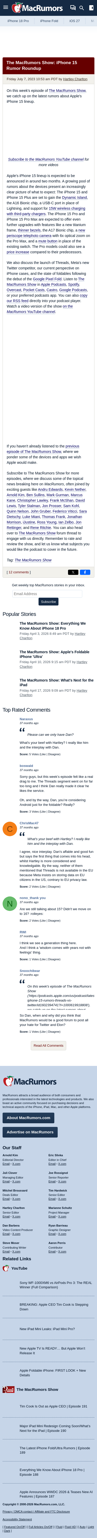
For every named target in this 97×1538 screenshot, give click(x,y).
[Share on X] (73, 572)
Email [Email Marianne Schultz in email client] (52, 1216)
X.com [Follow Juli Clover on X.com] (16, 1181)
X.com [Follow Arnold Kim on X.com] (16, 1163)
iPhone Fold (49, 21)
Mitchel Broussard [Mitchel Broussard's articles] (15, 1190)
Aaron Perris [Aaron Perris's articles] (57, 1242)
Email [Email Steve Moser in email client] (6, 1251)
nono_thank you (33, 898)
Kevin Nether (75, 489)
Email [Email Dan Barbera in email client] (6, 1233)
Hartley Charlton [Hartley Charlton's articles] (14, 1207)
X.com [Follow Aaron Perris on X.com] (62, 1251)
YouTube (19, 1268)
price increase (18, 252)
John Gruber (41, 511)
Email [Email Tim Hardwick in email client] (52, 1198)
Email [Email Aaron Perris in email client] (52, 1251)
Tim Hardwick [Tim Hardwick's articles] (58, 1190)
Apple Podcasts (53, 284)
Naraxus (26, 719)
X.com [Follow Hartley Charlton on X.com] (16, 1216)
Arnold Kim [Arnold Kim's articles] (10, 1155)
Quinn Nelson (18, 511)
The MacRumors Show (67, 91)
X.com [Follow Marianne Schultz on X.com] (62, 1216)
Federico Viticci (65, 511)
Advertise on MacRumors (30, 1132)
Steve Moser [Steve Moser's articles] (11, 1242)
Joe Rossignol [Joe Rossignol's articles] (58, 1172)
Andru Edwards (50, 489)
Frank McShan (61, 500)
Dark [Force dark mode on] (7, 1530)
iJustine (29, 522)
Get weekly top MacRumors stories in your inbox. (48, 585)
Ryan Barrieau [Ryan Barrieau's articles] (58, 1225)
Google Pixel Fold (47, 279)
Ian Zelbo (65, 522)
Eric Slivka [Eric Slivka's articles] (56, 1155)
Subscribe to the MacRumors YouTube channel (46, 159)
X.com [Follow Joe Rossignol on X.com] (62, 1181)
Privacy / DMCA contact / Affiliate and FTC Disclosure (36, 1511)
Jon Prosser (51, 506)
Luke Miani (31, 517)
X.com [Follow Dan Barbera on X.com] (16, 1233)
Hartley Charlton (75, 79)
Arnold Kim (15, 495)
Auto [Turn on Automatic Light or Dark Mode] (83, 1526)
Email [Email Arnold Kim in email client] (6, 1163)
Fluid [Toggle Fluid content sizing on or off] (59, 1526)
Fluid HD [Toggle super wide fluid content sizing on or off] (70, 1526)
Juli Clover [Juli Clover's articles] (10, 1172)
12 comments (19, 572)
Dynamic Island (74, 197)
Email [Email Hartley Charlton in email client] (6, 1216)
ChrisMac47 (29, 823)
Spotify (73, 284)
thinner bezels (29, 230)
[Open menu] (6, 8)
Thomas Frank (53, 517)
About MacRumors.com (28, 1117)
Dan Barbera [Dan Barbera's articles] (11, 1225)
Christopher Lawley (32, 500)
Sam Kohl (71, 506)
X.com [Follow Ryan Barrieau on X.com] (62, 1233)
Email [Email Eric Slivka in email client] (52, 1163)
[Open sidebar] (91, 8)
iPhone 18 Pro (18, 21)
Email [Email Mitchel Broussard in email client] (6, 1198)
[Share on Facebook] (85, 572)
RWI (23, 932)
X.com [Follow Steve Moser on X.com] (16, 1251)
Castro (52, 290)
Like (43, 754)
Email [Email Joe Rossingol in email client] (52, 1181)
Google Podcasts (73, 290)
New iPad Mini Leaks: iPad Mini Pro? (47, 1329)
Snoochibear (30, 971)
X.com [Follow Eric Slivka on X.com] (62, 1163)
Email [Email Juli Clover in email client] (6, 1181)
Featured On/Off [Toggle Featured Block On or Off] (14, 1526)
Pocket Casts (33, 290)
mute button (47, 241)
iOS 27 (75, 21)
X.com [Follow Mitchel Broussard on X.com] (16, 1198)
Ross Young (47, 522)
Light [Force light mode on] (91, 1526)
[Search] (83, 8)
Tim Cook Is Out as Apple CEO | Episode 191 (53, 1406)
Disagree (53, 754)
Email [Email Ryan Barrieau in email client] (52, 1233)
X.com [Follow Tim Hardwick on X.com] (62, 1198)
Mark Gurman (58, 495)
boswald (26, 766)
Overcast (14, 290)
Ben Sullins (35, 495)
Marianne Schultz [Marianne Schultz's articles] (60, 1207)
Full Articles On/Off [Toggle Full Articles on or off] (41, 1526)
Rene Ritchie (40, 528)
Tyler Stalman (29, 506)
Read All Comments (48, 1045)
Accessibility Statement (17, 1519)
